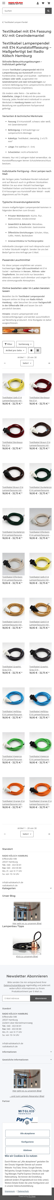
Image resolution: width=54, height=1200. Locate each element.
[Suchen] (48, 11)
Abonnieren (41, 998)
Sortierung (24, 344)
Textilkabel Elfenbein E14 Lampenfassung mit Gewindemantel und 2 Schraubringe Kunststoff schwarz (12, 578)
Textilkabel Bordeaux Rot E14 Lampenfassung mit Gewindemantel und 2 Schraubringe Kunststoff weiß (40, 399)
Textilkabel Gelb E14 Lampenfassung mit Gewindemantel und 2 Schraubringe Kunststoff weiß (13, 399)
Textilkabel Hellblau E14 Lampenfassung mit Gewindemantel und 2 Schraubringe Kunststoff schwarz (39, 713)
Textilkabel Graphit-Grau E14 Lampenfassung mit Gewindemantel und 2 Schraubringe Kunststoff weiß (13, 668)
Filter (8, 344)
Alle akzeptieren (27, 1133)
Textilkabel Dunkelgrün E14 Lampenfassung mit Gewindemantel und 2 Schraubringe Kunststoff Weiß (40, 489)
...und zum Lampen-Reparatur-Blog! (27, 1096)
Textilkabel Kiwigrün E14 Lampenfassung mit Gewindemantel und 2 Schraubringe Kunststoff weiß (12, 758)
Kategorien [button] (9, 888)
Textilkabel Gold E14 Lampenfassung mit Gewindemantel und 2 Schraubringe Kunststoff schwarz (40, 623)
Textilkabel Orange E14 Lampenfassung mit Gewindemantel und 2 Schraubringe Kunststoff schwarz (40, 803)
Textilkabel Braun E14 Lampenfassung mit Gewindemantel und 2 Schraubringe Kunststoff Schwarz (13, 489)
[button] (37, 3)
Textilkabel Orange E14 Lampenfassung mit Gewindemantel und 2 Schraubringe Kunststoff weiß (13, 803)
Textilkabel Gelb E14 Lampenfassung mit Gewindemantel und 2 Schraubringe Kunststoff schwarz (40, 578)
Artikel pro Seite (14, 350)
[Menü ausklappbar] (3, 2)
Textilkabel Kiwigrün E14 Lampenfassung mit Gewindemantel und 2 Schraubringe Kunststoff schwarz (39, 758)
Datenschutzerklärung (14, 985)
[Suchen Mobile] (23, 11)
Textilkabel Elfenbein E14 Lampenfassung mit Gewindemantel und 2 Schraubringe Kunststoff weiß (39, 534)
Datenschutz (23, 1191)
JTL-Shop (32, 1196)
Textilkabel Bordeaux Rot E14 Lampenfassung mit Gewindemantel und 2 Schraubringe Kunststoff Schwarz (13, 444)
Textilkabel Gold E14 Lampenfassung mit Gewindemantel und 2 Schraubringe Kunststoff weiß (13, 623)
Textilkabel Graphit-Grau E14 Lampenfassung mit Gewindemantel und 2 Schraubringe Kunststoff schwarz (40, 668)
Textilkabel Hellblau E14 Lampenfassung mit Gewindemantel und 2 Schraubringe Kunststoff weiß (12, 713)
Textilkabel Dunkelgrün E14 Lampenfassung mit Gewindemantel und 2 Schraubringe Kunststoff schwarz (13, 534)
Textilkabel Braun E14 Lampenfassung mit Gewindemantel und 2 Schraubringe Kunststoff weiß (40, 444)
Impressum (10, 1191)
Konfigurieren (27, 1142)
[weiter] (49, 363)
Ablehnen (27, 1150)
